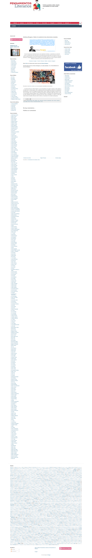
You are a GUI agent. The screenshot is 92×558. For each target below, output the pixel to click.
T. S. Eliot (12, 420)
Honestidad (48, 503)
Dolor (50, 490)
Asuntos (80, 472)
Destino (69, 488)
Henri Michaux (13, 238)
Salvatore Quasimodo (15, 401)
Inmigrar (16, 507)
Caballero (50, 475)
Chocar (78, 477)
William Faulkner (14, 452)
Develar (23, 489)
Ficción (47, 498)
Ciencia (13, 478)
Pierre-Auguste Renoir (68, 92)
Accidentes (43, 467)
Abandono (11, 467)
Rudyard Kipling (14, 398)
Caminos (23, 476)
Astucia (76, 472)
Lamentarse (55, 509)
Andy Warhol (13, 105)
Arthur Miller (13, 151)
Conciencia (66, 479)
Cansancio (38, 476)
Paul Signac (67, 91)
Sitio (12, 536)
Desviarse (16, 489)
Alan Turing (13, 60)
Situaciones (16, 536)
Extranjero (52, 497)
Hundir (27, 504)
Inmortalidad (23, 507)
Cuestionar (67, 484)
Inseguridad (40, 507)
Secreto (72, 533)
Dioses (11, 490)
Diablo (34, 489)
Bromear (32, 475)
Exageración (52, 496)
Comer (11, 479)
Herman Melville (14, 242)
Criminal (28, 484)
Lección (73, 509)
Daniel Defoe (13, 179)
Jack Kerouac (13, 260)
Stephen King (13, 413)
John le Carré (13, 279)
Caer (63, 475)
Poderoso (48, 525)
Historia (15, 503)
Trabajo (56, 539)
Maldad (26, 101)
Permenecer (79, 523)
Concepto (61, 479)
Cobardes (50, 478)
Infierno (50, 506)
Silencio (55, 535)
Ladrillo (47, 509)
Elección (45, 100)
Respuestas (35, 532)
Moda (68, 515)
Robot (81, 532)
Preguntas (25, 526)
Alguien (75, 468)
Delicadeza (36, 486)
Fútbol (77, 499)
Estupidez (22, 496)
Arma (34, 472)
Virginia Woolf (13, 441)
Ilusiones (69, 504)
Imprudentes (64, 505)
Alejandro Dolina (14, 122)
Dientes (64, 489)
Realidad (80, 529)
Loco (69, 510)
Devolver (27, 489)
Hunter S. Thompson (14, 251)
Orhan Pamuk (13, 354)
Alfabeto (72, 468)
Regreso (22, 531)
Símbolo (17, 538)
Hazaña (45, 501)
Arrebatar (37, 472)
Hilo (76, 501)
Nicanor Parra (13, 349)
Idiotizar (53, 504)
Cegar (29, 477)
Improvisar (54, 505)
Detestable (19, 489)
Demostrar (67, 486)
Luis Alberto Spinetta (14, 97)
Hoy (71, 503)
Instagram (53, 61)
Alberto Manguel (14, 118)
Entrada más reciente (27, 157)
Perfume (57, 523)
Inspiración (58, 507)
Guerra (75, 500)
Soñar (80, 536)
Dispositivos (31, 490)
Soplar (68, 536)
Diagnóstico (37, 489)
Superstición (60, 537)
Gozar (53, 500)
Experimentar (12, 497)
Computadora (52, 479)
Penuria (29, 523)
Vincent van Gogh (68, 93)
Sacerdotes (49, 533)
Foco (80, 498)
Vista (71, 543)
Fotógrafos (32, 499)
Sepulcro (59, 534)
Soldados (37, 536)
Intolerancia (62, 508)
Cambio (80, 475)
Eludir (47, 491)
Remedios (41, 531)
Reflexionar (74, 530)
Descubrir (75, 487)
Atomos (29, 473)
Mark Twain (13, 337)
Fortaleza (19, 499)
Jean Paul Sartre (14, 271)
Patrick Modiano (14, 359)
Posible (74, 525)
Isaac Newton (13, 65)
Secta (80, 533)
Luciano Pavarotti (14, 96)
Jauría (26, 509)
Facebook (31, 61)
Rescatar (11, 532)
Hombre (28, 503)
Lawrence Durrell (14, 315)
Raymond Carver (14, 379)
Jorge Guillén (13, 282)
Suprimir (72, 537)
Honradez (52, 503)
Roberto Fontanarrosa (15, 393)
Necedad (65, 517)
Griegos (69, 500)
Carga (70, 476)
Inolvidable (35, 507)
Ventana (42, 542)
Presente (51, 526)
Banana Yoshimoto (14, 157)
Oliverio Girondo (14, 353)
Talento (24, 538)
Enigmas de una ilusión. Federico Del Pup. (14, 47)
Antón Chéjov (13, 147)
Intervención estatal (57, 508)
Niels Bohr (13, 69)
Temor (46, 538)
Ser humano (67, 534)
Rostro (21, 533)
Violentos (51, 543)
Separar (55, 534)
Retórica (51, 532)
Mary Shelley (13, 340)
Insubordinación (12, 508)
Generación (12, 500)
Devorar (30, 489)
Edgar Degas (67, 79)
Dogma (47, 490)
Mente (41, 514)
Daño (46, 485)
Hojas (24, 503)
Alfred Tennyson (14, 129)
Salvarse (60, 533)
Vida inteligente (26, 543)
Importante (30, 505)
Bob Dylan (13, 78)
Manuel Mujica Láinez (15, 327)
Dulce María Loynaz (14, 185)
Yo (30, 544)
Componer (37, 479)
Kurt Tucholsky (13, 311)
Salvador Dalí (13, 110)
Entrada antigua (58, 157)
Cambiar (77, 475)
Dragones (67, 490)
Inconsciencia (23, 506)
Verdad (49, 542)
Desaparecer (28, 487)
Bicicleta (62, 474)
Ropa (18, 533)
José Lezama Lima (14, 291)
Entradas (13, 549)
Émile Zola (13, 458)
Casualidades (18, 477)
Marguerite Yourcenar (15, 332)
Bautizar (25, 474)
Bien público (70, 474)
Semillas (25, 534)
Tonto (37, 539)
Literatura (58, 100)
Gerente (30, 500)
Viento (30, 543)
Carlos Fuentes (13, 164)
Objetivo (61, 518)
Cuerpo (59, 484)
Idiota (49, 504)
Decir (66, 485)
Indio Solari (13, 86)
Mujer (57, 516)
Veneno (32, 542)
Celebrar (36, 477)
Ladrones (51, 509)
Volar (11, 544)
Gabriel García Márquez (15, 213)
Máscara (80, 516)
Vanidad (11, 542)
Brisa (29, 475)
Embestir (50, 491)
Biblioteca (58, 474)
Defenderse (16, 486)
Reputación (79, 531)
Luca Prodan (13, 95)
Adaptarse (11, 468)
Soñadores (75, 536)
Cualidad (49, 484)
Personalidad (30, 524)
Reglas (19, 531)
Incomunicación (17, 506)
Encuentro (21, 492)
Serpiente (17, 535)
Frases (55, 100)
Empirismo (66, 491)
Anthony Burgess (44, 63)
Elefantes (40, 491)
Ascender (65, 472)
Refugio (11, 531)
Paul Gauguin (67, 89)
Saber (39, 533)
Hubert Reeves (13, 64)
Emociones (54, 491)
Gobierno (46, 500)
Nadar (45, 517)
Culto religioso (78, 484)
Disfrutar (23, 490)
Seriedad (13, 535)
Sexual (24, 535)
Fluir (77, 498)
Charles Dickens (14, 170)
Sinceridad (66, 535)
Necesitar (75, 517)
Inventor (79, 508)
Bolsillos (80, 474)
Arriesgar (50, 472)
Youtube (49, 61)
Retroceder (47, 532)
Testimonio (75, 538)
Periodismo (61, 523)
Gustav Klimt (13, 107)
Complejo (29, 479)
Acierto (66, 467)
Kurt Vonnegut (13, 313)
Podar (36, 525)
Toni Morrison (13, 431)
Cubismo (52, 484)
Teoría (62, 538)
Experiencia (78, 496)
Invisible (11, 509)
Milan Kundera (13, 345)
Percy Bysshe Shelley (15, 370)
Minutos (41, 515)
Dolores (59, 490)
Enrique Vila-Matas (14, 196)
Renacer (51, 531)
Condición (79, 479)
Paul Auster (13, 361)
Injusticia (79, 506)
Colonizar (71, 478)
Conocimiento (48, 480)
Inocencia (27, 507)
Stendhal (12, 411)
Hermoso (53, 501)
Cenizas (46, 477)
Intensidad (36, 508)
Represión (71, 531)
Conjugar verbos (37, 480)
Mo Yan (12, 346)
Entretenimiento (71, 492)
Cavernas (22, 477)
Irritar (20, 509)
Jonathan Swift (13, 280)
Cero (52, 477)
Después (52, 488)
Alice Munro (13, 130)
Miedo (19, 515)
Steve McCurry (67, 44)
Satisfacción (68, 533)
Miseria (58, 515)
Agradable (37, 468)
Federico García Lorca (15, 203)
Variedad (15, 542)
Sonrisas (64, 536)
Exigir (60, 496)
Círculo (30, 485)
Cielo (81, 477)
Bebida (31, 474)
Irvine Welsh (13, 252)
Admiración (16, 468)
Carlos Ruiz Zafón (14, 165)
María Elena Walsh (14, 341)
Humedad (17, 504)
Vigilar (33, 543)
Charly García (13, 80)
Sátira (11, 538)
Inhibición (71, 506)
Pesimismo (46, 524)
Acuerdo (80, 467)
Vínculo (28, 544)
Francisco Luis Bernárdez (15, 209)
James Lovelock (14, 263)
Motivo (39, 516)
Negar (11, 518)
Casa (11, 477)
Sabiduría (44, 533)
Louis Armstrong (14, 93)
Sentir (52, 534)
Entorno (66, 492)
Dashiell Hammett (14, 183)
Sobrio (23, 536)
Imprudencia (59, 505)
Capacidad (53, 476)
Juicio (32, 509)
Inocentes (31, 507)
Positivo (77, 525)
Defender (11, 486)
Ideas (41, 504)
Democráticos (58, 486)
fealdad (37, 544)
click (26, 63)
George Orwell (13, 218)
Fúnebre (74, 499)
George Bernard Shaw (15, 216)
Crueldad (45, 484)
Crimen (24, 484)
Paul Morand (13, 362)
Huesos (77, 503)
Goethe (12, 225)
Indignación (38, 506)
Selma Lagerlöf (13, 405)
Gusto (11, 501)
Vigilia (36, 543)
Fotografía (28, 499)
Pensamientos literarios (37, 101)
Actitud (69, 467)
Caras (63, 476)
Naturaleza (56, 517)
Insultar (17, 508)
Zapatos (33, 544)
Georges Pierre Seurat (69, 80)
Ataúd (18, 473)
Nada (42, 517)
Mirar (48, 515)
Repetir (67, 531)
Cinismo (22, 478)
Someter (49, 536)
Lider (56, 510)
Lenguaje (16, 510)
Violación (39, 543)
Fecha (31, 498)
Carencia (66, 476)
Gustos (14, 501)
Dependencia (72, 486)
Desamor (23, 487)
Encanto (11, 492)
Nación (39, 517)
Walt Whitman (13, 445)
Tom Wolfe (13, 427)
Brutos (35, 475)
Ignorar (62, 504)
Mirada (45, 515)
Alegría (68, 468)
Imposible (35, 505)
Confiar (20, 480)
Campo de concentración (32, 476)
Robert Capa (67, 41)
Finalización (70, 498)
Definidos (28, 486)
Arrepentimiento (45, 472)
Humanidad (12, 504)
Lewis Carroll (13, 320)
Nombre (38, 518)
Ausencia (46, 473)
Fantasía (16, 498)
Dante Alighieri (13, 181)
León (35, 510)
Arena (28, 472)
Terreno (68, 538)
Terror (71, 538)
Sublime (23, 537)
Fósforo (71, 499)
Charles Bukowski (14, 169)
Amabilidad (30, 469)
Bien (33, 100)
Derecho (77, 486)
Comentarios (13, 551)
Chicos (71, 477)
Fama (76, 497)
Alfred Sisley (67, 75)
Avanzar (69, 473)
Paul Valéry (13, 363)
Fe (28, 498)
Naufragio (61, 517)
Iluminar (65, 504)
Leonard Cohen (13, 92)
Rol (11, 533)
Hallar (38, 501)
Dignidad (67, 489)
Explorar (20, 497)
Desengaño (11, 488)
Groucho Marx (67, 51)
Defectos (79, 485)
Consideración (73, 480)
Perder (32, 523)
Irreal (17, 509)
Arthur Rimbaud (14, 152)
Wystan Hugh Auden (14, 457)
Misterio (62, 515)
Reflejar (69, 530)
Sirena (77, 535)
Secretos (76, 533)
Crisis (31, 484)
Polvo (55, 525)
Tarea (27, 538)
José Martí (13, 292)
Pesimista (50, 524)
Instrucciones (74, 507)
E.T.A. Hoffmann (14, 186)
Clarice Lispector (14, 174)
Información (59, 506)
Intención (32, 508)
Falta (73, 497)
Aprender (75, 470)
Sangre (64, 533)
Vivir (74, 543)
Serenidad (73, 534)
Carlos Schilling (13, 166)
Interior (48, 508)
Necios (80, 517)
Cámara (20, 485)
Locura (72, 510)
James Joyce (13, 261)
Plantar (11, 525)
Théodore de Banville (14, 423)
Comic (18, 479)
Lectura (76, 509)
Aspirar (73, 472)
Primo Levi (13, 374)
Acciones (47, 467)
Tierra (17, 539)
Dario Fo (12, 182)
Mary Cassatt (67, 87)
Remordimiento (46, 531)
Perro (11, 524)
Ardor (25, 472)
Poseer (70, 525)
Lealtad (69, 509)
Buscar (42, 475)
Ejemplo (32, 491)
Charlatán (68, 477)
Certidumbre (63, 477)
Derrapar (80, 486)
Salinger (12, 400)
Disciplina (15, 490)
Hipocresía (79, 501)
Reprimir (75, 531)
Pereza (44, 523)
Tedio (37, 538)
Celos (43, 477)
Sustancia (76, 537)
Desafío (19, 487)
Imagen (79, 504)
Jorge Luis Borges (14, 283)
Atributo (37, 473)
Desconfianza (56, 487)
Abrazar (19, 467)
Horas (56, 503)
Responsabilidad (29, 532)
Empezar (62, 491)
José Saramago (14, 296)
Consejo (68, 480)
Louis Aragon (13, 323)
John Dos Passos (14, 273)
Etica (35, 496)
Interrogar (52, 508)
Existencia (64, 496)
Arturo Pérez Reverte (14, 155)
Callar (66, 475)
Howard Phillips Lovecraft (15, 250)
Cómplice (34, 485)
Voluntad (14, 544)
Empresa (70, 491)
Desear (79, 487)
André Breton (13, 138)
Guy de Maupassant (14, 230)
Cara (60, 476)
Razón (73, 529)
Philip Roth (13, 372)
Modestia (79, 515)
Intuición (75, 508)
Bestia (52, 474)
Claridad (43, 478)
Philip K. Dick (13, 371)
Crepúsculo (12, 484)
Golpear (50, 500)
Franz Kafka (13, 212)
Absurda (26, 467)
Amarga (42, 469)
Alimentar (79, 468)
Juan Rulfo (13, 305)
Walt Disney (67, 54)
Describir (71, 487)
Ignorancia (57, 504)
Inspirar (63, 507)
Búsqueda (46, 475)
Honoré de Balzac (14, 246)
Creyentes (16, 484)
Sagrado (54, 533)
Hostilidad (68, 503)
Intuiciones (71, 508)
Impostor (40, 505)
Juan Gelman (13, 301)
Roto (24, 533)
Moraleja (23, 516)
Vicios (12, 543)
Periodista (65, 523)
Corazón (78, 481)
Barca (18, 474)
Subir (11, 537)
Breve (19, 475)
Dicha (52, 489)
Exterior (45, 497)
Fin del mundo (62, 498)
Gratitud (65, 500)
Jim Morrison (13, 87)
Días (11, 491)
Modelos (71, 515)
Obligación (65, 518)
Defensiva (20, 486)
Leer (79, 509)
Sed (10, 534)
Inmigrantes (11, 507)
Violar (43, 543)
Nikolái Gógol (13, 350)
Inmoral (19, 507)
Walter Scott (13, 446)
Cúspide (37, 485)
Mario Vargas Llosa (14, 336)
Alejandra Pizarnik (14, 121)
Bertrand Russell (14, 160)
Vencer (28, 542)
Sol (33, 536)
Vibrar (78, 542)
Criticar (38, 484)
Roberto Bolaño (13, 392)
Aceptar (59, 467)
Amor (75, 469)
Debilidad (53, 485)
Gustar (80, 500)
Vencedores (24, 542)
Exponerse (28, 497)
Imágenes (68, 505)
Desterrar (60, 488)
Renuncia (58, 531)
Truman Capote (13, 433)
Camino (18, 476)
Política (58, 525)
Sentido (36, 534)
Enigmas (46, 492)
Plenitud (17, 525)
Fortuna (23, 499)
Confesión (11, 480)
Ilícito (76, 504)
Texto (81, 538)
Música (13, 517)
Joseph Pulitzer (13, 286)
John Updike (13, 278)
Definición (24, 486)
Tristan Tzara (13, 432)
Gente (25, 500)
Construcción (79, 480)
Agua (43, 468)
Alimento (11, 469)
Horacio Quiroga (14, 248)
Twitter (46, 61)
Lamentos (59, 509)
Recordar (42, 530)
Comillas (25, 479)
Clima (47, 478)
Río (36, 533)
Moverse (45, 516)
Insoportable (54, 507)
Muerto (53, 516)
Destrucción (42, 100)
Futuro (63, 499)
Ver (45, 542)
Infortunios (63, 506)
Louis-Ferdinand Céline (15, 324)
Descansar (51, 487)
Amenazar (54, 469)
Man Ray (66, 40)
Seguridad (14, 534)
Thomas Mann (13, 422)
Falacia (68, 497)
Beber (28, 474)
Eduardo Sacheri (14, 192)
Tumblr (38, 61)
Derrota (12, 487)
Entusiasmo (76, 492)
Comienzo (21, 479)
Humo (21, 504)
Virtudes (62, 543)
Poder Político (44, 525)
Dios (79, 489)
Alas (59, 468)
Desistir (31, 488)
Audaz (40, 473)
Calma (73, 475)
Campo (27, 476)
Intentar (40, 508)
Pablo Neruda (13, 358)
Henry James (13, 239)
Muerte (48, 516)
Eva (37, 496)
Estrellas (17, 496)
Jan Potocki (13, 265)
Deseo (16, 488)
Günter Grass (13, 231)
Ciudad (35, 478)
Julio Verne (13, 307)
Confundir (32, 480)
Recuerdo (60, 530)
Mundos (70, 516)
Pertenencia (41, 524)
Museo (73, 516)
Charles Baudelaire (14, 168)
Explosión (24, 497)
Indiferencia (33, 506)
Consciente (58, 480)
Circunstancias (27, 478)
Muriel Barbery (13, 348)
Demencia (49, 486)
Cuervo (64, 484)
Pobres (29, 525)
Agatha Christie (13, 116)
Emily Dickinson (14, 195)
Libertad (39, 510)
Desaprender (38, 487)
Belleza (37, 474)
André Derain (67, 76)
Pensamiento (13, 523)
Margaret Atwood (14, 331)
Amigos (59, 469)
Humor (24, 504)
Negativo (14, 518)
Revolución (59, 532)
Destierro (65, 488)
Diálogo (43, 490)
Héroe (31, 504)
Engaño (42, 492)
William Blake (13, 448)
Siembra (35, 535)
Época (50, 544)
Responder (23, 532)
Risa (75, 532)
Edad (14, 491)
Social (26, 536)
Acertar (63, 467)
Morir (26, 516)
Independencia (29, 506)
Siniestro (70, 535)
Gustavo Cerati (13, 84)
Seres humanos (79, 534)
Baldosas (15, 474)
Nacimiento (23, 517)
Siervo (39, 535)
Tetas (78, 538)
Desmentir (35, 488)
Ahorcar (53, 468)
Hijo (71, 501)
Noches (31, 518)
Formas (16, 499)
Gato (80, 499)
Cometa (15, 479)
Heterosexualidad (64, 501)
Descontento (66, 487)
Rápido (33, 533)
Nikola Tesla (13, 71)
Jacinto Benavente (14, 259)
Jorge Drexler (13, 91)
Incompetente (79, 505)
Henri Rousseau (67, 84)
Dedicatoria (74, 485)
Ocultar (81, 518)
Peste (54, 524)
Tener (59, 538)
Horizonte (60, 503)
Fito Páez (12, 83)
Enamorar (74, 491)
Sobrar (20, 536)
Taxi (29, 538)
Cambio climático (13, 476)
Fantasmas (12, 498)
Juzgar (44, 509)
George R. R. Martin (14, 220)
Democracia (54, 486)
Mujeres (60, 516)
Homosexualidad (43, 503)
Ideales (34, 504)
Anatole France (13, 135)
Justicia (36, 509)
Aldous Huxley (13, 120)
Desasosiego (42, 487)
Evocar (44, 496)
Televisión (42, 538)
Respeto (15, 532)
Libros (53, 510)
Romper (14, 533)
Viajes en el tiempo (73, 542)
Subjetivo (19, 537)
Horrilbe (64, 503)
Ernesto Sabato (13, 199)
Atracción (32, 473)
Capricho (57, 476)
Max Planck (13, 68)
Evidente (40, 496)
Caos (49, 476)
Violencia (46, 543)
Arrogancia (54, 472)
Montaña (16, 516)
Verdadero (54, 542)
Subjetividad (15, 537)
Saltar (57, 533)
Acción (51, 467)
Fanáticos (20, 498)
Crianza (21, 484)
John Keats (13, 275)
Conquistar (54, 480)
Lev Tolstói (13, 319)
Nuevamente (50, 518)
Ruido (30, 533)
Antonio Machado (14, 144)
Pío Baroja (13, 375)
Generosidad (18, 500)
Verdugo (59, 542)
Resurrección (43, 532)
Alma (15, 469)
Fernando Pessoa (14, 204)
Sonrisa (60, 536)
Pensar (25, 523)
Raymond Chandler (14, 380)
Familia (80, 497)
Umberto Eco (13, 435)
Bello (41, 474)
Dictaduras (60, 489)
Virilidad (55, 543)
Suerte (27, 537)
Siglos (42, 535)
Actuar (76, 467)
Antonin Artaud (13, 143)
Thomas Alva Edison (14, 72)
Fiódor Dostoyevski (14, 207)
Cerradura (56, 477)
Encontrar (16, 492)
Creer (79, 482)
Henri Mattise (67, 83)
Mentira (52, 514)
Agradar (41, 468)
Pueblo (19, 529)
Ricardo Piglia (13, 383)
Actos (73, 467)
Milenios (34, 515)
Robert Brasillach (14, 384)
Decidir (63, 485)
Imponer (25, 505)
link (30, 86)
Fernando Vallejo (14, 205)
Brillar (26, 475)
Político (63, 525)
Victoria (15, 543)
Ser (62, 534)
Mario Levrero (13, 335)
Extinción (48, 497)
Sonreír (57, 536)
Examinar (56, 496)
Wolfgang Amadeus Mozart (15, 99)
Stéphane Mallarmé (14, 415)
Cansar (42, 476)
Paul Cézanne (67, 88)
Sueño (31, 537)
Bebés (34, 474)
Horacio (12, 247)
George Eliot (13, 217)
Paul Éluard (13, 366)
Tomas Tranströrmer (14, 428)
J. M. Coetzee (13, 257)
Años (12, 474)
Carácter (79, 476)
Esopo (12, 200)
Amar (38, 469)
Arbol (19, 472)
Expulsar (41, 497)
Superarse (54, 537)
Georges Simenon (14, 221)
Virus (65, 543)
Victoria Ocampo (14, 440)
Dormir (63, 490)
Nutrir (54, 518)
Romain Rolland (14, 397)
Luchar (79, 510)
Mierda (27, 515)
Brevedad (22, 475)
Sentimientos (47, 534)
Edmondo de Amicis (14, 190)
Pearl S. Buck (13, 368)
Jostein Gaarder (14, 287)
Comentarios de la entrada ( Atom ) (34, 159)
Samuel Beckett (14, 402)
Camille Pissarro (67, 78)
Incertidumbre (74, 505)
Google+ (35, 61)
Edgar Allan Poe (14, 187)
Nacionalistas (34, 517)
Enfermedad (34, 492)
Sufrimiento (39, 537)
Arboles (22, 472)
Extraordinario (57, 497)
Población (25, 525)
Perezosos (47, 523)
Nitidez (21, 518)
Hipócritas (11, 503)
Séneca (12, 419)
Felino (40, 498)
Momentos (12, 516)
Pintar (65, 524)
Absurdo (30, 467)
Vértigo (25, 544)
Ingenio (67, 506)
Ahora (50, 468)
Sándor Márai (13, 418)
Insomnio (49, 507)
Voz (18, 544)
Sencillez (28, 534)
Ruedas (27, 533)
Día (79, 490)
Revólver (63, 532)
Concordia (75, 479)
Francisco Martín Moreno (15, 211)
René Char (13, 381)
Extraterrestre (63, 497)
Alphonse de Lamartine (15, 131)
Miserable (54, 515)
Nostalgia (42, 518)
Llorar (66, 510)
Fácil (53, 100)
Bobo (73, 474)
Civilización (39, 478)
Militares (37, 515)
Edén (20, 491)
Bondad (36, 100)
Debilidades (58, 485)
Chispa (74, 477)
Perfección (52, 523)
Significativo (51, 535)
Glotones (37, 500)
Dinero (75, 489)
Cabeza (54, 475)
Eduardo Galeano (14, 191)
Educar (17, 491)
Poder (39, 525)
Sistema (80, 535)
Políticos (66, 525)
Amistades (68, 469)
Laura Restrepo (13, 314)
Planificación (79, 524)
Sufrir (44, 537)
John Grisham (13, 274)
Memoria (28, 514)
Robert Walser (13, 389)
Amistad (63, 469)
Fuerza (52, 499)
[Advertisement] (77, 11)
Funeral (60, 499)
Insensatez (45, 507)
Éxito (53, 544)
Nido (18, 518)
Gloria (33, 500)
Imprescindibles (45, 505)
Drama (71, 490)
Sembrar (21, 534)
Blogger (49, 554)
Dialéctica (45, 489)
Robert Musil (13, 388)
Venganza (38, 542)
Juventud (39, 509)
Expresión (37, 497)
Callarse (70, 475)
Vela (21, 542)
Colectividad (62, 478)
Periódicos (70, 523)
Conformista (28, 480)
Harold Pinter (13, 234)
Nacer (19, 517)
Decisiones (70, 485)
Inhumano (75, 506)
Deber (50, 485)
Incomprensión (12, 506)
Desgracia (27, 488)
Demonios (63, 486)
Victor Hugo (13, 439)
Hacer (34, 501)
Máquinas (76, 516)
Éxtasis (57, 544)
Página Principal (43, 157)
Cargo (73, 476)
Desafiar (16, 487)
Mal (24, 101)
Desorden (43, 488)
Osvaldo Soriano (14, 357)
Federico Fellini (67, 50)
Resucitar (39, 532)
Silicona (59, 535)
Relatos (26, 531)
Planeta (74, 524)
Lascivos (63, 509)
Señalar (32, 535)
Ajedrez (57, 468)
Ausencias (50, 473)
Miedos (23, 515)
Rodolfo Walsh (13, 396)
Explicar (17, 497)
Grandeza (60, 500)
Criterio (34, 484)
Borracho (15, 475)
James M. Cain (13, 264)
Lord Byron (13, 322)
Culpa (74, 484)
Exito (73, 496)
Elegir (44, 491)
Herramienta (58, 501)
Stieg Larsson (13, 414)
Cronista (41, 484)
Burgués (38, 475)
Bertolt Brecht (13, 159)
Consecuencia (64, 480)
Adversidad (27, 468)
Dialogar (41, 489)
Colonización (67, 478)
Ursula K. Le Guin (14, 436)
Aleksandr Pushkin (14, 126)
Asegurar (69, 472)
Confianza (16, 480)
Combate (79, 478)
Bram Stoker (13, 161)
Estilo (11, 496)
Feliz (43, 498)
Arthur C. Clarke (14, 148)
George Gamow (14, 63)
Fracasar (37, 499)
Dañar (43, 485)
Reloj (33, 531)
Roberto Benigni (67, 52)
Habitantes (22, 501)
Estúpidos (26, 496)
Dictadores (55, 489)
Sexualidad (28, 535)
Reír (66, 532)
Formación (11, 499)
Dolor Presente (55, 490)
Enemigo (26, 492)
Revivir (55, 532)
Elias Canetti (13, 194)
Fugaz (56, 499)
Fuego (49, 499)
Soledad (41, 536)
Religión (29, 531)
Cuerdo (56, 484)
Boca (76, 474)
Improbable (49, 505)
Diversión (39, 490)
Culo (71, 484)
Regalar (15, 531)
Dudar (77, 490)
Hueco (74, 503)
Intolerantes (67, 508)
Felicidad (35, 498)
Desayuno (47, 487)
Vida (41, 101)
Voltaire (12, 444)
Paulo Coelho (13, 367)
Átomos (47, 544)
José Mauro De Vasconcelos (13, 294)
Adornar (20, 468)
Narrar (52, 517)
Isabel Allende (13, 255)
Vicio (81, 542)
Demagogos (45, 486)
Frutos (46, 499)
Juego (29, 509)
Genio (22, 500)
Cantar (46, 476)
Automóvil (59, 473)
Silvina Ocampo (14, 409)
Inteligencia (26, 508)
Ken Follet (13, 310)
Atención (21, 473)
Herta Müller (13, 244)
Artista (62, 472)
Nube (46, 518)
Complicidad (33, 479)
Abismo (16, 467)
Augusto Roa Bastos (14, 156)
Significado (46, 535)
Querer (49, 529)
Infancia (42, 506)
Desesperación (21, 488)
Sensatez (32, 534)
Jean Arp (12, 268)
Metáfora (11, 515)
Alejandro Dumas (14, 124)
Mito (66, 515)
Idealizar (38, 504)
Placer (71, 524)
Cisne (32, 478)
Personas (35, 524)
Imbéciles (21, 505)
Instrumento (79, 507)
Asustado (11, 473)
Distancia (35, 490)
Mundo (65, 516)
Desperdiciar (47, 488)
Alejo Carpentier (14, 125)
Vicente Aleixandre (14, 437)
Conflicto (23, 480)
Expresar (32, 497)
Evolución (47, 496)
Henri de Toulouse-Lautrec (69, 85)
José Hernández (14, 290)
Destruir (79, 488)
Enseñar (54, 492)
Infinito (54, 506)
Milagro (30, 515)
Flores (74, 498)
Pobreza (32, 525)
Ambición (50, 469)
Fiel (54, 498)
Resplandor (19, 532)
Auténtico (65, 473)
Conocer (42, 480)
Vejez (18, 542)
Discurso (19, 490)
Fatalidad (25, 498)
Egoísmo (28, 491)
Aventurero (77, 473)
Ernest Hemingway (14, 198)
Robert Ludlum (13, 387)
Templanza (55, 538)
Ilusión (73, 504)
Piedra (60, 524)
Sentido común (41, 534)
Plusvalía (21, 525)
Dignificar (71, 489)
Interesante (44, 508)
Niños (24, 518)
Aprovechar (13, 472)
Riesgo (72, 532)
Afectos (34, 468)
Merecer (74, 514)
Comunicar (57, 479)
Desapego (33, 487)
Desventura (11, 489)
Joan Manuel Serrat (14, 88)
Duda (73, 490)
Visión (69, 543)
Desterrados (56, 488)
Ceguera (32, 477)
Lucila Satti (13, 326)
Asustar (15, 473)
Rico (69, 532)
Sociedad (30, 536)
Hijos (73, 501)
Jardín (23, 509)
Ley (26, 510)
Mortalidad (31, 516)
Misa (51, 515)
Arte (58, 472)
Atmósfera (25, 473)
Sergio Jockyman (14, 406)
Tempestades (51, 538)
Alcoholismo (63, 468)
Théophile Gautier (14, 424)
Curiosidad (16, 485)
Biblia (55, 474)
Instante (66, 507)
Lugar (11, 511)
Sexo (20, 535)
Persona (20, 524)
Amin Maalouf (13, 133)
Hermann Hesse (14, 243)
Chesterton (13, 173)
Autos (62, 473)
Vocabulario (79, 543)
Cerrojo (60, 477)
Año (81, 473)
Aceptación (55, 467)
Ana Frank (13, 134)
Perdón (40, 523)
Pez (56, 524)
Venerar (35, 542)
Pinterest (42, 61)
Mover (42, 516)
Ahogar (47, 468)
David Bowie (13, 82)
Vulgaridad (21, 544)
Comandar (75, 478)
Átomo (44, 544)
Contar (20, 481)
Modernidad (75, 515)
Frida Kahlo (13, 106)
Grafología (56, 500)
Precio (81, 525)
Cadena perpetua (59, 475)
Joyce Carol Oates (14, 297)
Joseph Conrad (13, 284)
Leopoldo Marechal (14, 318)
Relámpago (37, 531)
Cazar (26, 477)
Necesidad (70, 517)
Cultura (11, 485)
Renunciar (63, 531)
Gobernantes (41, 500)
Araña (17, 472)
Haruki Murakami (14, 235)
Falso (70, 497)
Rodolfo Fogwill (13, 394)
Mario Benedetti (14, 333)
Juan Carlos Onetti (14, 300)
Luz (19, 511)
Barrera (22, 474)
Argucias (31, 472)
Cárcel (27, 485)
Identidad (45, 504)
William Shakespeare (14, 454)
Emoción (58, 491)
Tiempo (12, 539)
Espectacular (49, 100)
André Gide (13, 139)
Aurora (43, 473)
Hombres (36, 503)
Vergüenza (62, 542)
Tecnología (33, 538)
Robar (78, 532)
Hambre (41, 501)
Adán (30, 468)
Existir (70, 496)
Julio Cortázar (13, 306)
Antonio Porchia (14, 146)
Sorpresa (71, 536)
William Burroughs (14, 449)
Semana (18, 534)
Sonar (53, 536)
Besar (49, 474)
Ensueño (58, 492)
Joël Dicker (13, 298)
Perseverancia (15, 524)
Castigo (14, 477)
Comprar (41, 479)
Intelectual (20, 508)
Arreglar (41, 472)
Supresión (68, 537)
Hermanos (49, 501)
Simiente (63, 535)
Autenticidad (54, 473)
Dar (40, 485)
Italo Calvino (13, 256)
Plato (14, 525)
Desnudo (39, 488)
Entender (62, 492)
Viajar (66, 542)
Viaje (69, 542)
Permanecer (74, 523)
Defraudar (32, 486)
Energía (30, 492)
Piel (62, 524)
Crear (39, 100)
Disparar (27, 490)
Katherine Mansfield (14, 309)
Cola (58, 478)
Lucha (76, 510)
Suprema (64, 537)
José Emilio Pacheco (14, 288)
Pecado (31, 101)
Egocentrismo (24, 491)
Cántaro (24, 485)
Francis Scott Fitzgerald (15, 208)
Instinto (70, 507)
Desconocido (61, 487)
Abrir (22, 467)
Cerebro (49, 477)
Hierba (69, 501)
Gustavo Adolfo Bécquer (15, 229)
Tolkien (12, 426)
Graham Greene (14, 226)
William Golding (13, 453)
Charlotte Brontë (14, 172)
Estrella (14, 496)
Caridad (76, 476)
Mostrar (35, 516)
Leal (66, 509)
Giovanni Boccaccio (14, 224)
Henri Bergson (13, 237)
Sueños (34, 537)
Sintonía (74, 535)
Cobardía (55, 478)
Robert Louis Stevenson (15, 385)
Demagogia (40, 486)
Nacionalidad (29, 517)
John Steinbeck (13, 277)
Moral (29, 101)
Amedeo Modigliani (14, 103)
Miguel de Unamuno (14, 344)
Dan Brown (13, 178)
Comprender (46, 479)
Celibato (40, 477)
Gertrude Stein (13, 222)
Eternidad (31, 496)
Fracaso (41, 499)
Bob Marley (13, 79)
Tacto (20, 538)
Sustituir (80, 537)
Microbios (15, 515)
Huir (80, 503)
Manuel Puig (13, 328)
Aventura (73, 473)
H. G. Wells (13, 233)
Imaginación (12, 505)
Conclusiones (71, 479)
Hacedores (30, 501)
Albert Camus (13, 117)
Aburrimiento (35, 467)
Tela (39, 538)
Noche (28, 518)
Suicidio (51, 537)
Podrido (52, 525)
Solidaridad (45, 536)
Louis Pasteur (13, 67)
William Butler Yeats (14, 450)
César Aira (13, 177)
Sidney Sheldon (14, 407)
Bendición (45, 474)
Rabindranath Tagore (14, 376)
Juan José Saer (13, 302)
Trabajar (52, 539)
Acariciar (39, 467)
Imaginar (17, 505)
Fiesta (58, 498)
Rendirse (55, 531)
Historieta (20, 503)
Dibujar (49, 489)
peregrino (40, 544)
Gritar (72, 500)
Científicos (18, 478)
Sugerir (47, 537)
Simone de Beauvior (14, 410)
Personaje (25, 524)
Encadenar (79, 491)
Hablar (26, 501)
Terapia (65, 538)
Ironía (14, 509)
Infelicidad (46, 506)
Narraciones (48, 517)
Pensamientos (19, 523)
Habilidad (17, 501)
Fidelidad (51, 498)
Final (66, 498)
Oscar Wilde (13, 355)
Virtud (58, 543)
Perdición (36, 523)
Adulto (24, 468)
